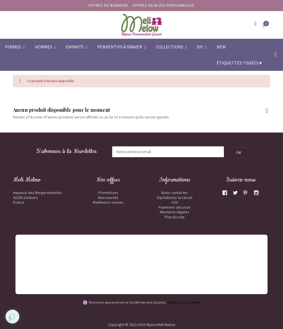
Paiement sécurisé (174, 206)
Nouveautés (108, 196)
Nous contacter (174, 191)
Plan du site (175, 215)
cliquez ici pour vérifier (183, 301)
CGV (174, 201)
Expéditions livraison (174, 196)
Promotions (108, 191)
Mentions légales (174, 211)
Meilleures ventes (108, 201)
